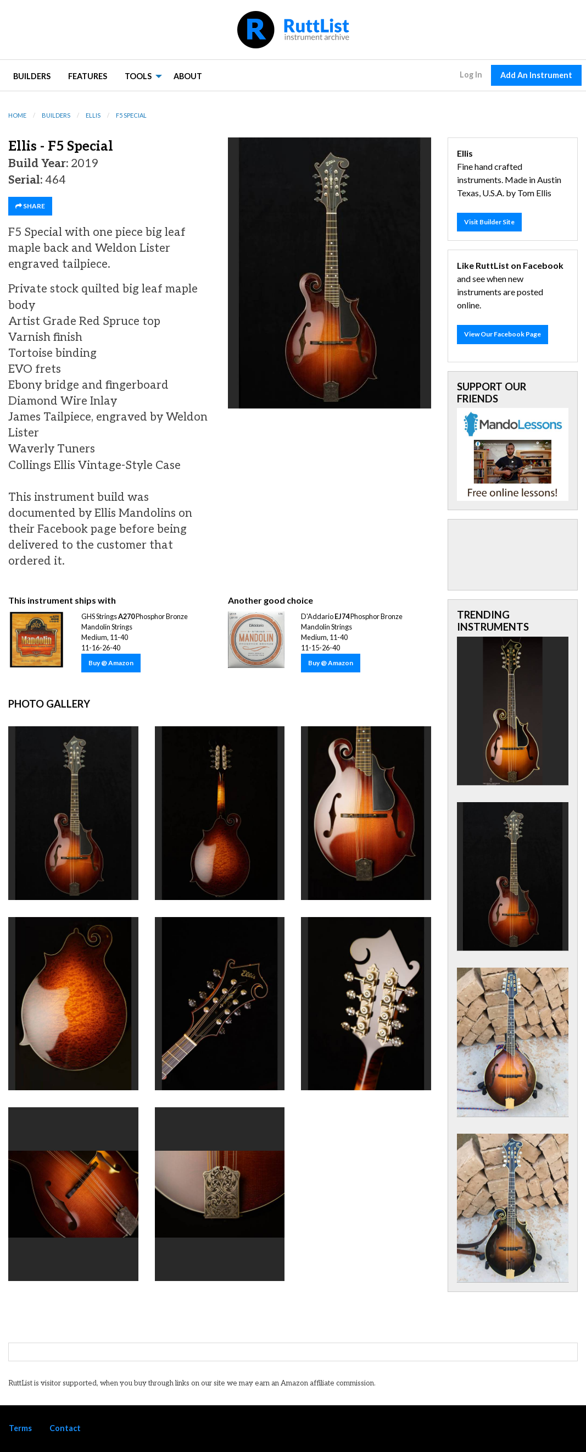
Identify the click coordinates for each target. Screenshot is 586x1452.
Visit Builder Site (489, 222)
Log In (471, 74)
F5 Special (131, 115)
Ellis (93, 115)
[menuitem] (31, 75)
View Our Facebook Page (502, 334)
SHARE (30, 206)
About (188, 76)
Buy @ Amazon (110, 663)
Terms (20, 1428)
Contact (65, 1428)
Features (87, 76)
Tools (138, 76)
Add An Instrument (536, 75)
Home (17, 115)
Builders (32, 76)
